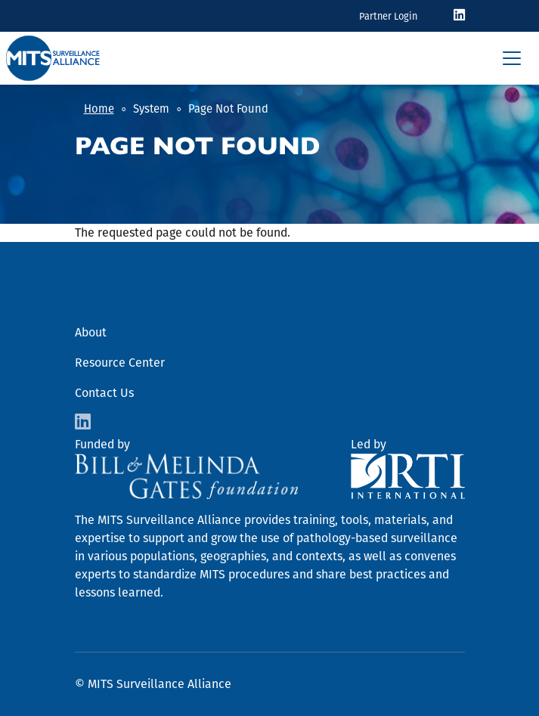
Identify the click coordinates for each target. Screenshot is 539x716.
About (91, 332)
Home (99, 109)
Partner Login (388, 16)
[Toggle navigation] (512, 58)
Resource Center (120, 362)
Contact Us (104, 393)
